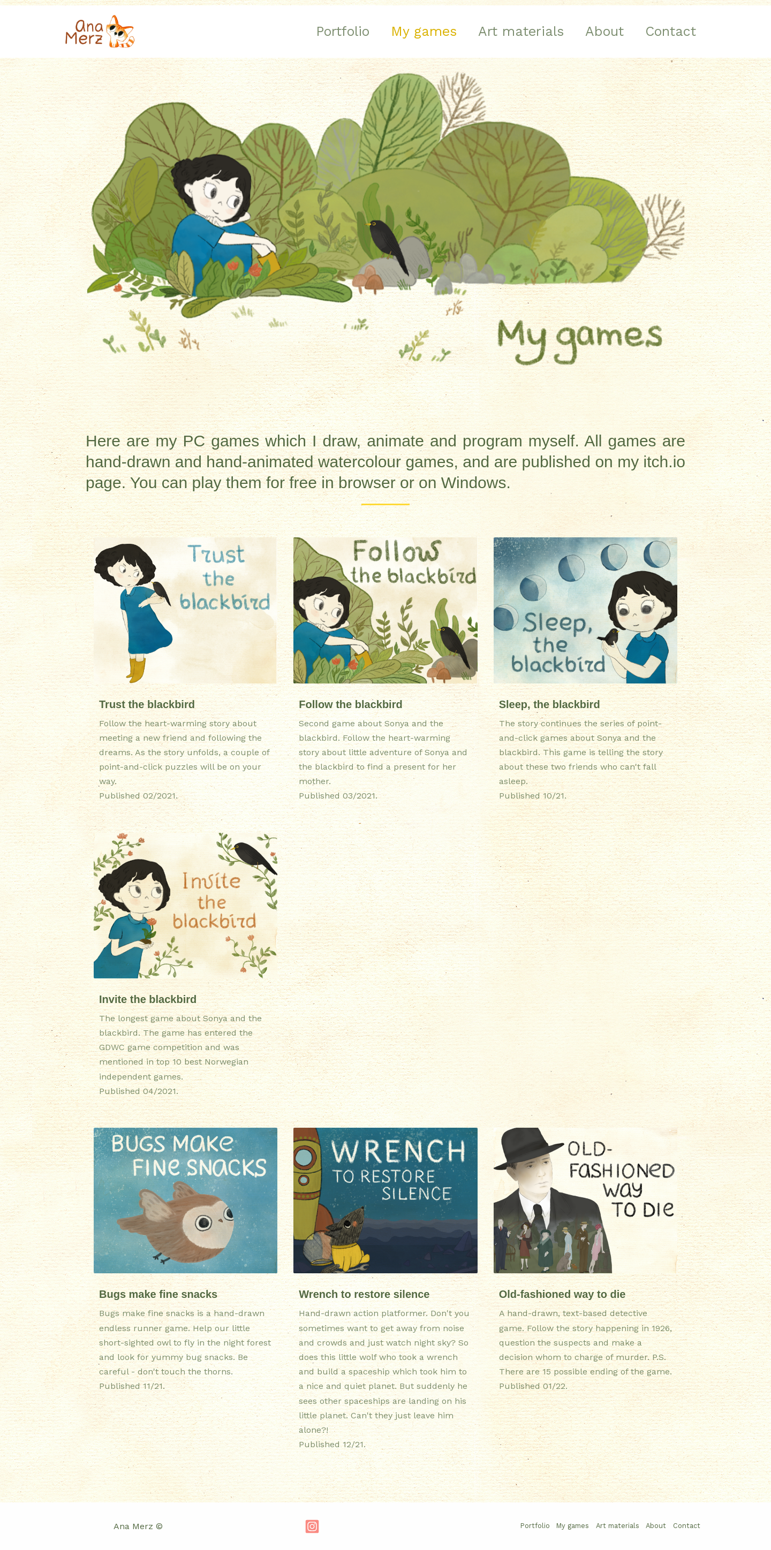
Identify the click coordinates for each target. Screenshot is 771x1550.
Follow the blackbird (350, 704)
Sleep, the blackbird (549, 704)
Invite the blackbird (147, 999)
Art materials (507, 31)
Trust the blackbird (147, 704)
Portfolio (318, 31)
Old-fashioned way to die (562, 1294)
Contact (667, 31)
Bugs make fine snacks (158, 1294)
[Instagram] (312, 1526)
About (596, 31)
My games (405, 31)
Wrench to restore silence (364, 1294)
